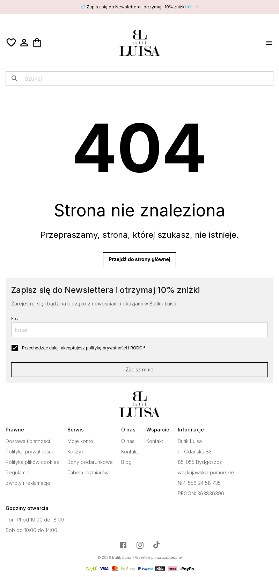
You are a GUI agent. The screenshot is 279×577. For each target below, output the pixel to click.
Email (16, 318)
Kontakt (129, 451)
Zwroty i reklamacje (28, 483)
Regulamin (17, 472)
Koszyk (75, 451)
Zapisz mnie (139, 370)
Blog (126, 462)
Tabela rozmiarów (88, 472)
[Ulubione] (11, 42)
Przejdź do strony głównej (139, 260)
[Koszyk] (37, 42)
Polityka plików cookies (32, 462)
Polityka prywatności (29, 451)
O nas (127, 441)
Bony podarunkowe (90, 462)
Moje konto (80, 441)
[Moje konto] (24, 42)
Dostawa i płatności (28, 441)
